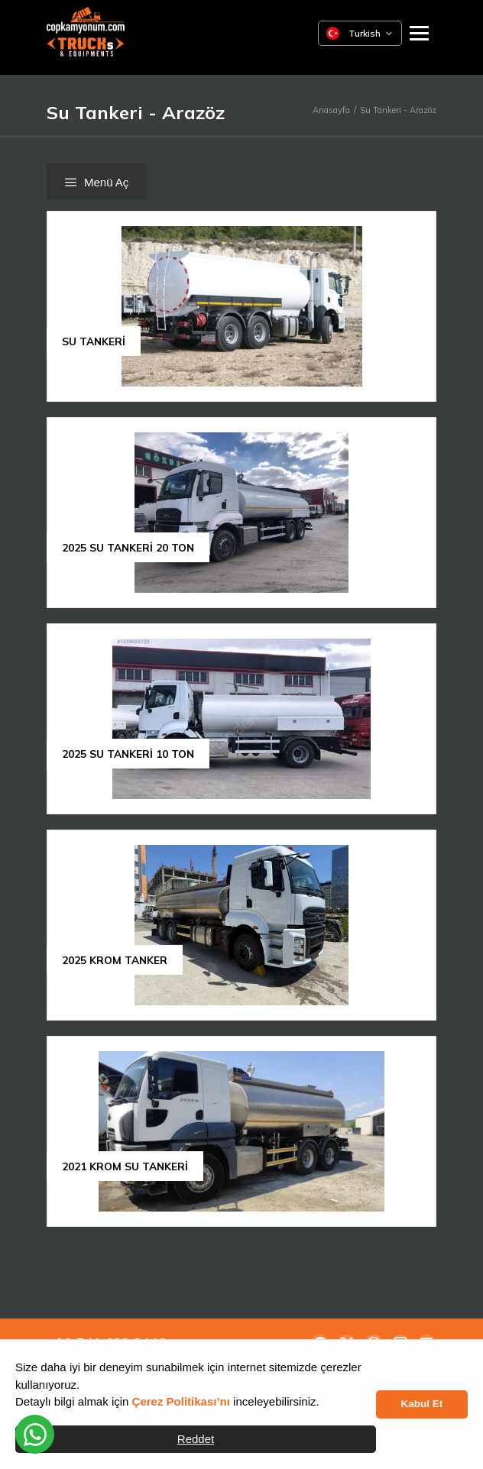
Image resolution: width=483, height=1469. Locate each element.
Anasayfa (331, 110)
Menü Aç (96, 182)
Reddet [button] (195, 1438)
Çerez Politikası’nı (181, 1401)
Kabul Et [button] (422, 1403)
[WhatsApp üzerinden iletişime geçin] (34, 1434)
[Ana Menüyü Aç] (419, 33)
